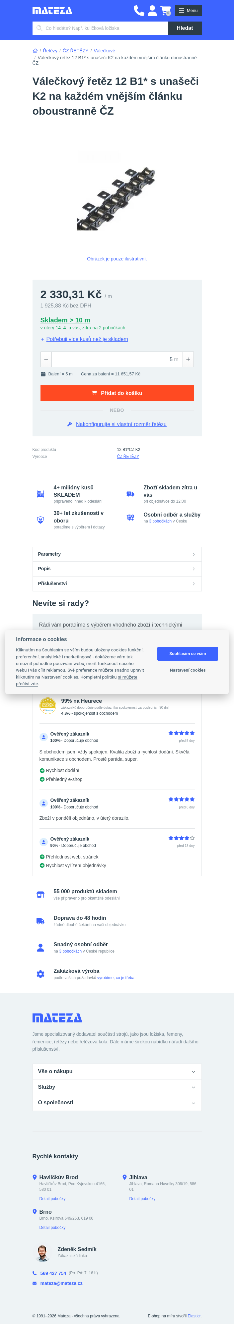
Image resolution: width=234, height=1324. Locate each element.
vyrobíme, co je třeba (115, 977)
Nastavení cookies (188, 670)
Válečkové (105, 50)
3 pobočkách (160, 521)
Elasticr (194, 1316)
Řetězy (50, 50)
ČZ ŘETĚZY (76, 50)
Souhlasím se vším (187, 653)
